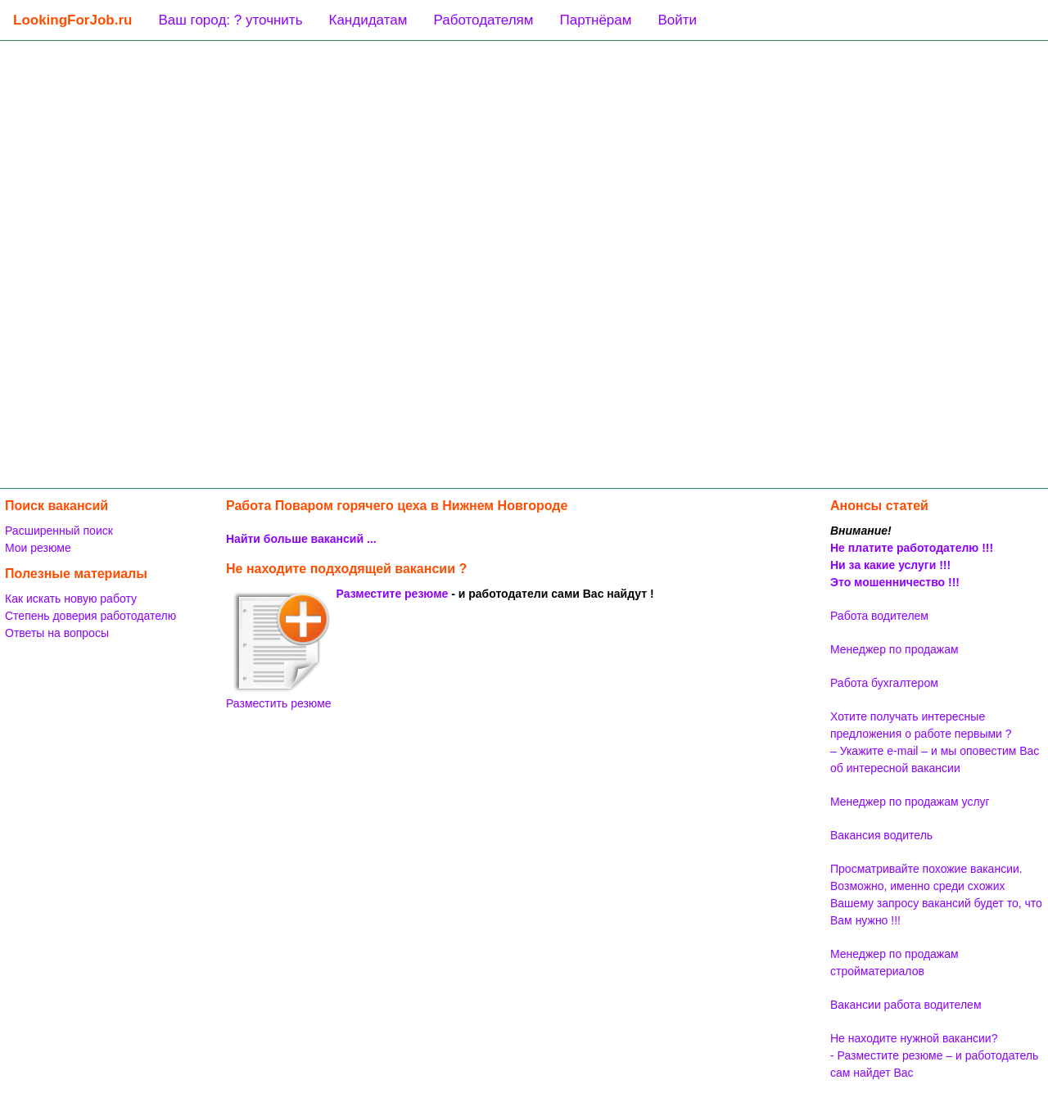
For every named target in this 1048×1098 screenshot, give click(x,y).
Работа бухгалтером (884, 682)
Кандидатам (368, 20)
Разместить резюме (279, 650)
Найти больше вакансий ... (301, 538)
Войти (677, 20)
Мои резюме (38, 547)
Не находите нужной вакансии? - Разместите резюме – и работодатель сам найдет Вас (934, 1055)
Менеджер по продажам (894, 649)
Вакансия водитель (881, 835)
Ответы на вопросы (57, 632)
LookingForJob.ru (72, 20)
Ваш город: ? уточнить (230, 20)
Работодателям (483, 20)
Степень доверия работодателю (90, 615)
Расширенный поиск (59, 530)
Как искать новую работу (71, 598)
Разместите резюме (393, 593)
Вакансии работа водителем (906, 1004)
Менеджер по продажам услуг (910, 801)
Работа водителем (879, 615)
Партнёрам (595, 20)
